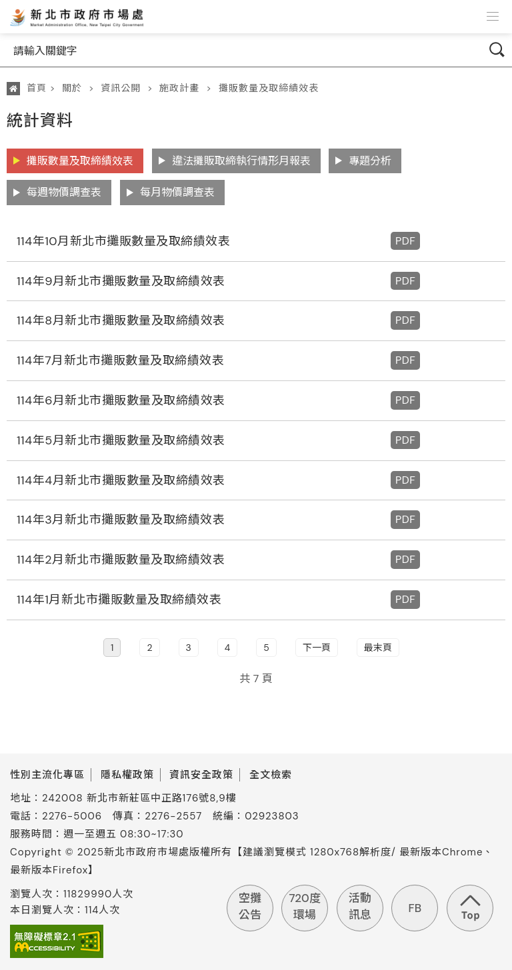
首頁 (37, 88)
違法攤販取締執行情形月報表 (241, 161)
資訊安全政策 (201, 774)
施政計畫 (179, 88)
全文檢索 (270, 774)
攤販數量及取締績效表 (269, 88)
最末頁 (378, 648)
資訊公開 (121, 88)
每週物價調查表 (64, 192)
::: (8, 114)
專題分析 (370, 161)
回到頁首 (470, 908)
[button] (492, 16)
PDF (405, 241)
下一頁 (317, 648)
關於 (72, 88)
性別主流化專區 (47, 774)
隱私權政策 (127, 774)
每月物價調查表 (177, 192)
